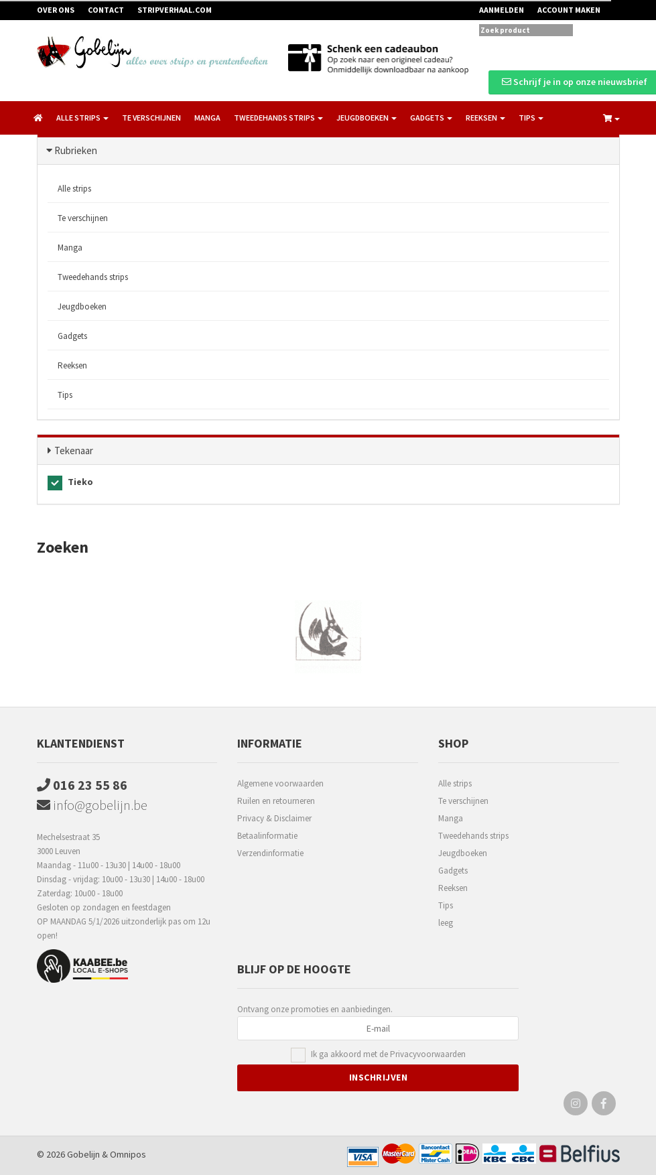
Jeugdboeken (82, 306)
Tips (65, 395)
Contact (106, 10)
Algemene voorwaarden (280, 783)
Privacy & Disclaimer (274, 818)
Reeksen (72, 365)
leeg (445, 922)
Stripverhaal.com (174, 10)
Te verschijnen (151, 118)
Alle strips (74, 188)
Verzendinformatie (270, 853)
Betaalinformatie (267, 835)
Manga (207, 118)
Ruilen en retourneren (276, 801)
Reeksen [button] (485, 118)
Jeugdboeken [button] (366, 118)
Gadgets (72, 336)
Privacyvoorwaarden (428, 1054)
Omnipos (128, 1154)
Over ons (55, 10)
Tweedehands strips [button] (278, 118)
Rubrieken (75, 150)
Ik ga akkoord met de (388, 1054)
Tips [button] (531, 118)
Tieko (70, 483)
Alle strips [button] (82, 118)
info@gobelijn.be (92, 805)
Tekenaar (73, 450)
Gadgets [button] (431, 118)
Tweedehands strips (93, 277)
